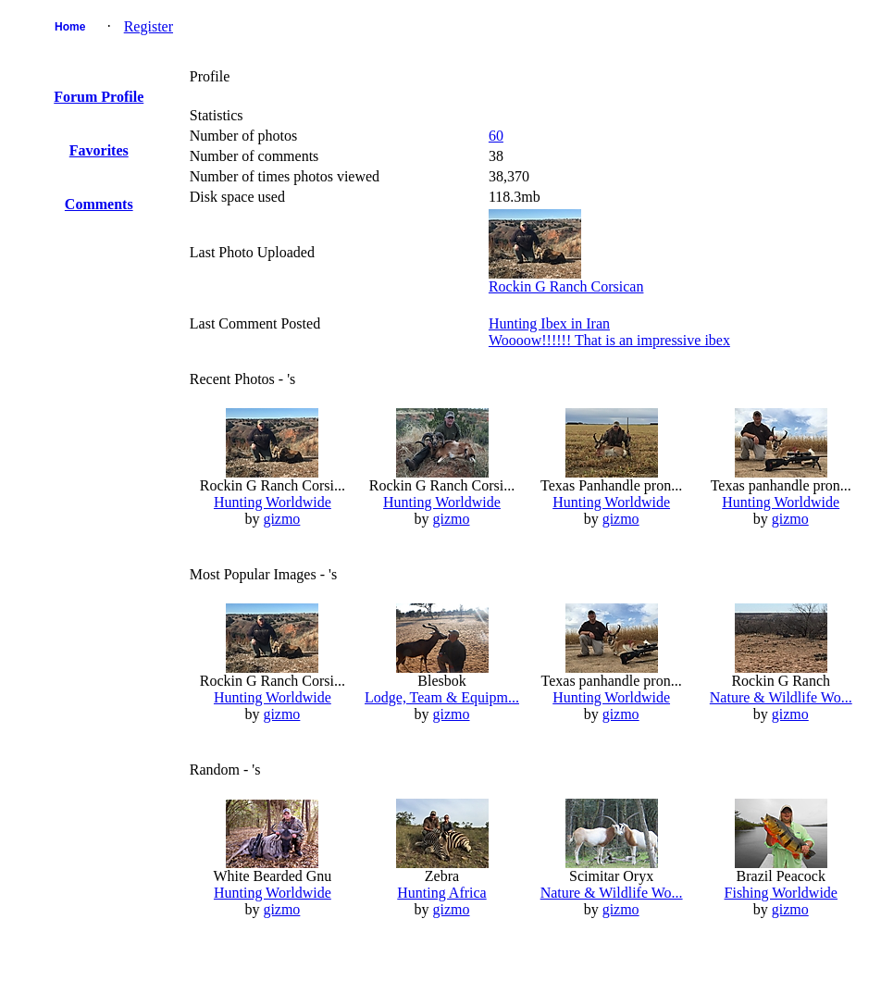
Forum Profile (98, 97)
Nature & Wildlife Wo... (781, 697)
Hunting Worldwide (272, 502)
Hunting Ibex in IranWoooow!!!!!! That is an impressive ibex (609, 332)
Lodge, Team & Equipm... (442, 697)
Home (70, 26)
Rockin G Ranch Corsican (566, 286)
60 (496, 135)
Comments (99, 204)
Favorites (99, 150)
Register (148, 26)
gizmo (281, 519)
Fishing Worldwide (781, 892)
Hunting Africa (441, 892)
